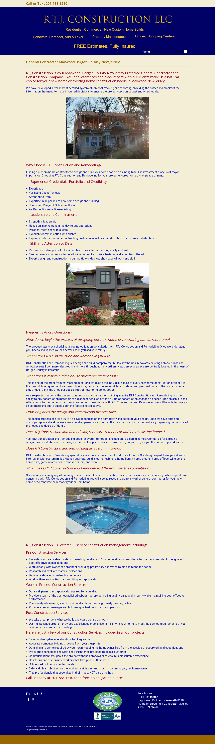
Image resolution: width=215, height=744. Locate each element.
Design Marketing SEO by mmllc (36, 730)
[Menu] (164, 51)
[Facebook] (28, 699)
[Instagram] (33, 699)
